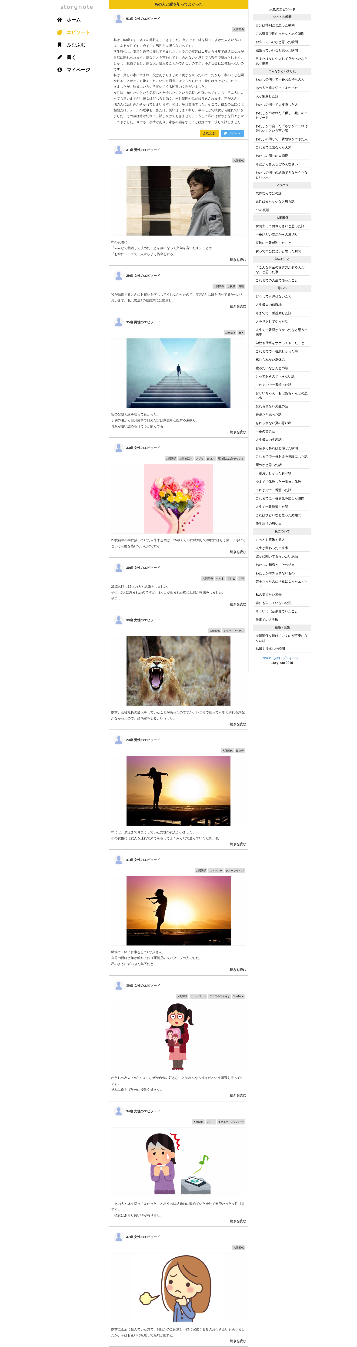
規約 (276, 658)
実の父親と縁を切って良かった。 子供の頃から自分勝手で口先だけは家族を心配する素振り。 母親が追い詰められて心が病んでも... (178, 375)
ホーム (67, 19)
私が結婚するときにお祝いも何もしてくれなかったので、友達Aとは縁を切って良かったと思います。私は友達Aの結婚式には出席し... (178, 288)
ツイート (232, 133)
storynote (77, 7)
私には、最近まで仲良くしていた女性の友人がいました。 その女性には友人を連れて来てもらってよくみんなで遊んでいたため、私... (178, 790)
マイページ (72, 69)
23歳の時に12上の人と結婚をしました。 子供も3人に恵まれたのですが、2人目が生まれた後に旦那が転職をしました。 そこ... (178, 583)
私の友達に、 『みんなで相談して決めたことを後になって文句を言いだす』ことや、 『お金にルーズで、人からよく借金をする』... (178, 202)
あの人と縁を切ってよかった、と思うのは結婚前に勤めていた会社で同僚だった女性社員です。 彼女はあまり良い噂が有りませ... (178, 1164)
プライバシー (292, 658)
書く (65, 57)
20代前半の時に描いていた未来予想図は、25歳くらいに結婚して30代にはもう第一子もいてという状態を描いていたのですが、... (178, 497)
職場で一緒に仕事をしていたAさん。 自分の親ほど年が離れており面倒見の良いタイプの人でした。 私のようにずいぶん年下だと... (178, 912)
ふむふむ (209, 133)
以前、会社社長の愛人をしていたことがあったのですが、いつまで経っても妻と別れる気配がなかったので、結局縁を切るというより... (178, 670)
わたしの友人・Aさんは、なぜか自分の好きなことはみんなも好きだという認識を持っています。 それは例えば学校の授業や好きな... (178, 1038)
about (267, 658)
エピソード (72, 32)
